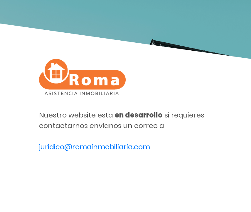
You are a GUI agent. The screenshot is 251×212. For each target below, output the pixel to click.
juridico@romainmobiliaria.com (94, 147)
